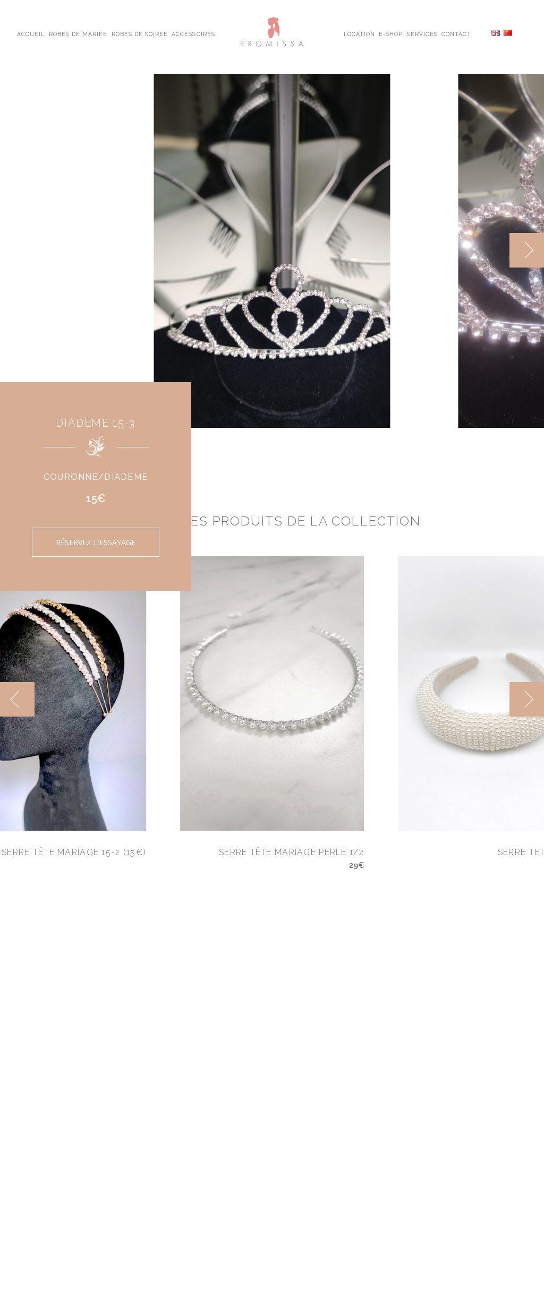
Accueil (31, 33)
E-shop (391, 33)
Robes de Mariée (78, 33)
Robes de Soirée (140, 33)
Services (422, 33)
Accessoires (193, 33)
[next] (526, 250)
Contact (456, 33)
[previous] (17, 699)
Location (359, 33)
